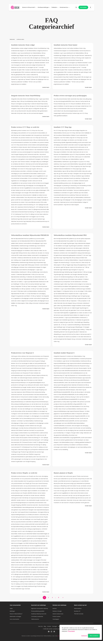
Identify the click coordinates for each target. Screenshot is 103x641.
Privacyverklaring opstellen (37, 611)
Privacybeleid (71, 631)
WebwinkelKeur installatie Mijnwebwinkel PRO (70, 235)
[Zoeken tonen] (76, 7)
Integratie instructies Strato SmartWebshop (25, 95)
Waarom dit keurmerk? (29, 7)
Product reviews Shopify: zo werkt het (24, 473)
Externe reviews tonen (58, 614)
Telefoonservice (35, 619)
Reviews (55, 608)
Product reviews (56, 616)
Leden (11, 608)
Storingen (54, 626)
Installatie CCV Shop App (62, 127)
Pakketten (55, 7)
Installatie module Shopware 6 (64, 353)
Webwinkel (12, 39)
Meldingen (12, 611)
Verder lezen (45, 87)
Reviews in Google (57, 611)
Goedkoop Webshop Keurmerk (38, 614)
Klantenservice (64, 7)
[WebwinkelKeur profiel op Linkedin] (54, 631)
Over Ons (68, 2)
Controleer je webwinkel (37, 616)
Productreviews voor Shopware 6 (22, 353)
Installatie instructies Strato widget (23, 45)
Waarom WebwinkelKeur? (16, 614)
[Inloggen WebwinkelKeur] (90, 7)
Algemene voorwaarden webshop (39, 608)
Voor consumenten (14, 619)
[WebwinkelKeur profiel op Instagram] (51, 631)
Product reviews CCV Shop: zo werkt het (25, 127)
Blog (45, 626)
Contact (74, 2)
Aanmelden (83, 7)
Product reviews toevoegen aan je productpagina (70, 95)
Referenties (81, 2)
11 (58, 597)
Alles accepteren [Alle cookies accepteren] (94, 635)
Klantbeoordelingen (44, 7)
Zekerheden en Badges (15, 616)
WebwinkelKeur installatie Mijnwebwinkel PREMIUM (30, 235)
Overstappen (56, 619)
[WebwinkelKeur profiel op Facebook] (49, 631)
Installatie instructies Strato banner (65, 45)
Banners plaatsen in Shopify (63, 473)
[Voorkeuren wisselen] (84, 636)
